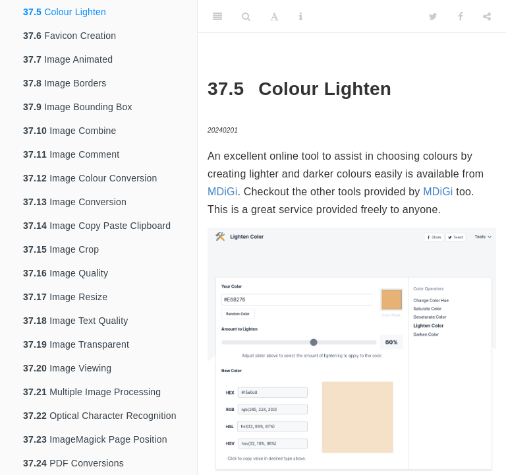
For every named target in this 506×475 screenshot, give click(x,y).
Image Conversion (74, 202)
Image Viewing (67, 368)
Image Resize (65, 297)
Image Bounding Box (77, 107)
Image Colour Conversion (90, 178)
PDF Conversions (73, 463)
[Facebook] (460, 16)
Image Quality (65, 273)
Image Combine (70, 130)
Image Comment (71, 154)
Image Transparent (76, 344)
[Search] (246, 16)
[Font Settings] (274, 16)
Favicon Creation (69, 35)
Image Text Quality (75, 320)
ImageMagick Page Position (95, 439)
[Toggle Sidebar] (217, 16)
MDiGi (222, 191)
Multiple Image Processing (92, 392)
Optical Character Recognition (100, 415)
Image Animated (68, 59)
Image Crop (61, 249)
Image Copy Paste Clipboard (97, 225)
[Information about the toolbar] (300, 16)
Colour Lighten (64, 12)
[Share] (487, 16)
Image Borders (65, 83)
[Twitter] (433, 16)
